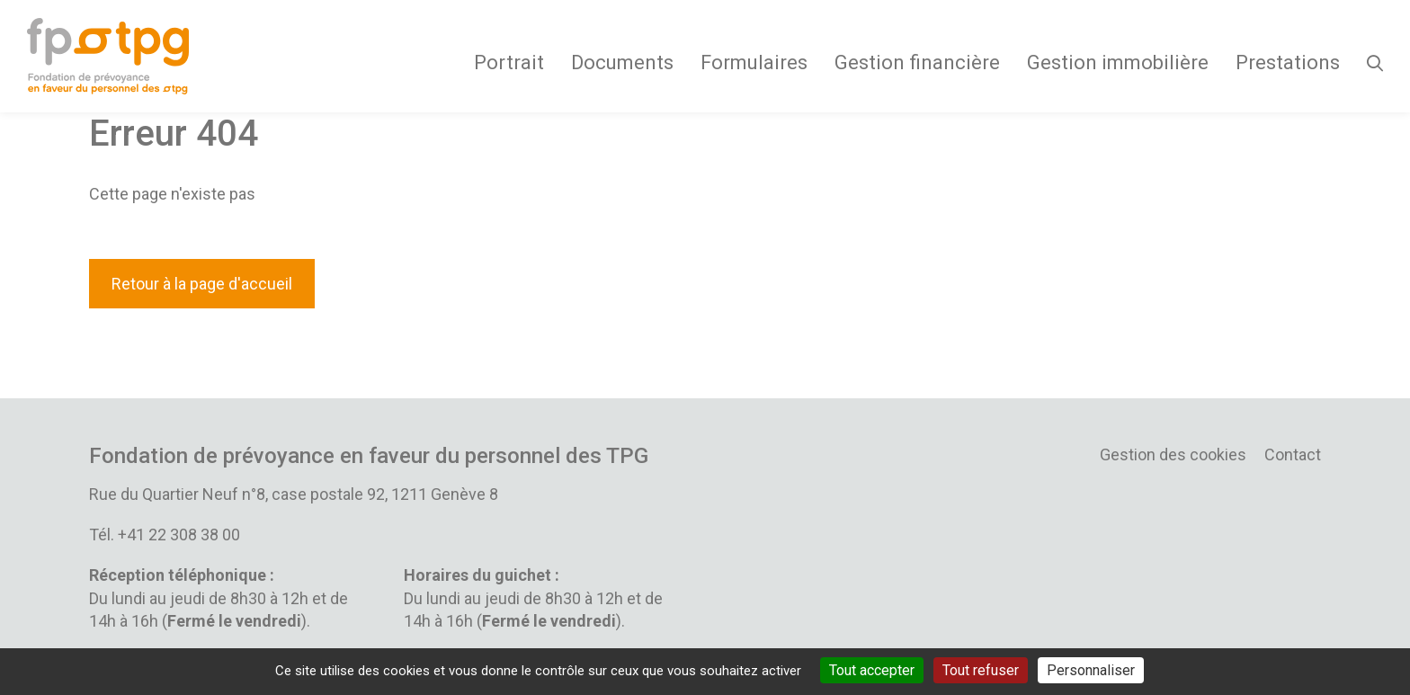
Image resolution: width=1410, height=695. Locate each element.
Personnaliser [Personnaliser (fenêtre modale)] (1091, 670)
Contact (1292, 454)
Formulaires (754, 62)
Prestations (1288, 62)
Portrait (509, 62)
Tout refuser (980, 670)
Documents (622, 62)
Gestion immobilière (1118, 62)
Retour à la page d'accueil (202, 283)
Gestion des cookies (1173, 454)
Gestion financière (917, 62)
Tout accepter (872, 670)
